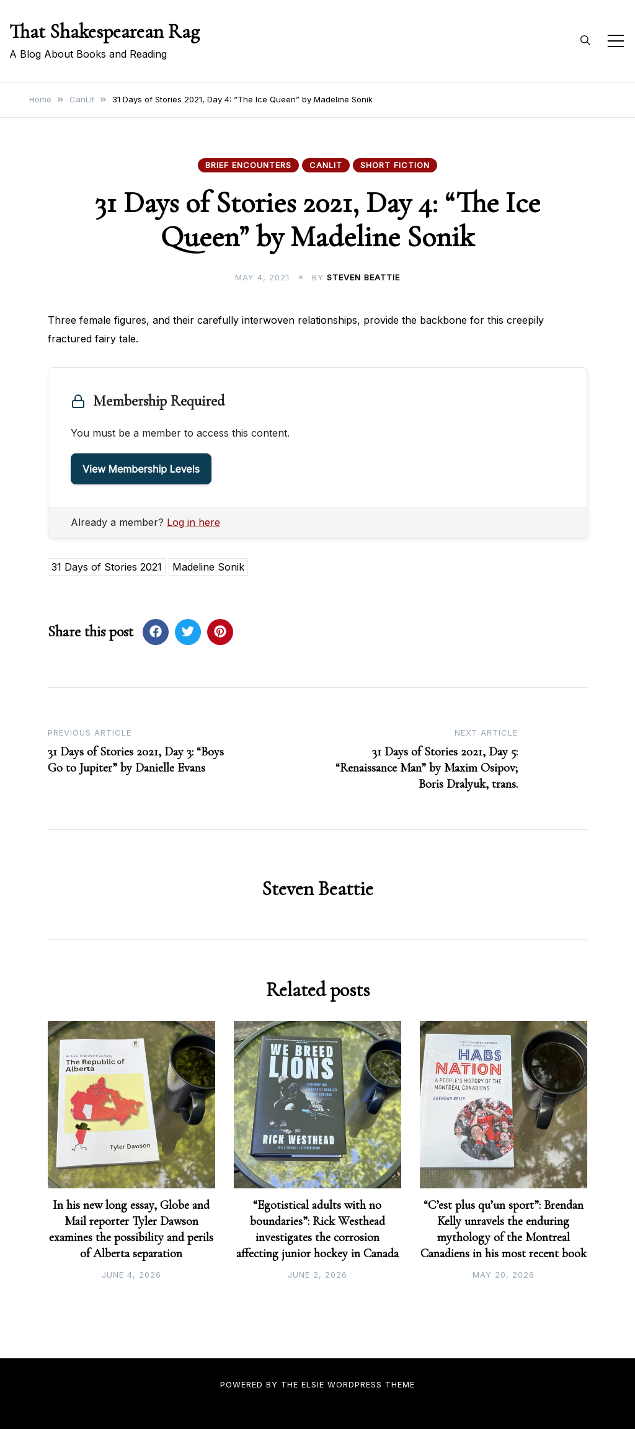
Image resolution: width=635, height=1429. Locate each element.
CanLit (325, 165)
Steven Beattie (363, 277)
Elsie (312, 1384)
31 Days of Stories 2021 (106, 567)
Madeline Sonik (208, 567)
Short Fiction (395, 165)
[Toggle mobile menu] (616, 41)
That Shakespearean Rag (104, 31)
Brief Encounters (248, 165)
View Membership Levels (141, 469)
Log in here (193, 522)
